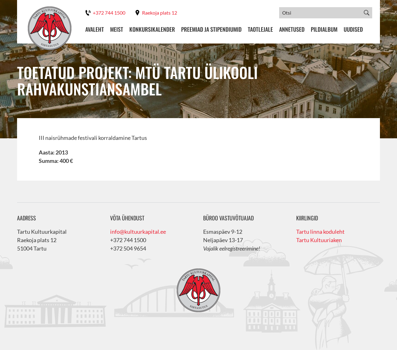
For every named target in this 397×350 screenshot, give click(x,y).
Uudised (353, 29)
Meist (116, 29)
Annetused (292, 29)
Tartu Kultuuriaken (319, 240)
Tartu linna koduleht (320, 231)
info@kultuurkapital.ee (138, 231)
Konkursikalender (152, 29)
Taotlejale (260, 29)
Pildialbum (324, 29)
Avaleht (94, 29)
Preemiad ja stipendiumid (211, 29)
